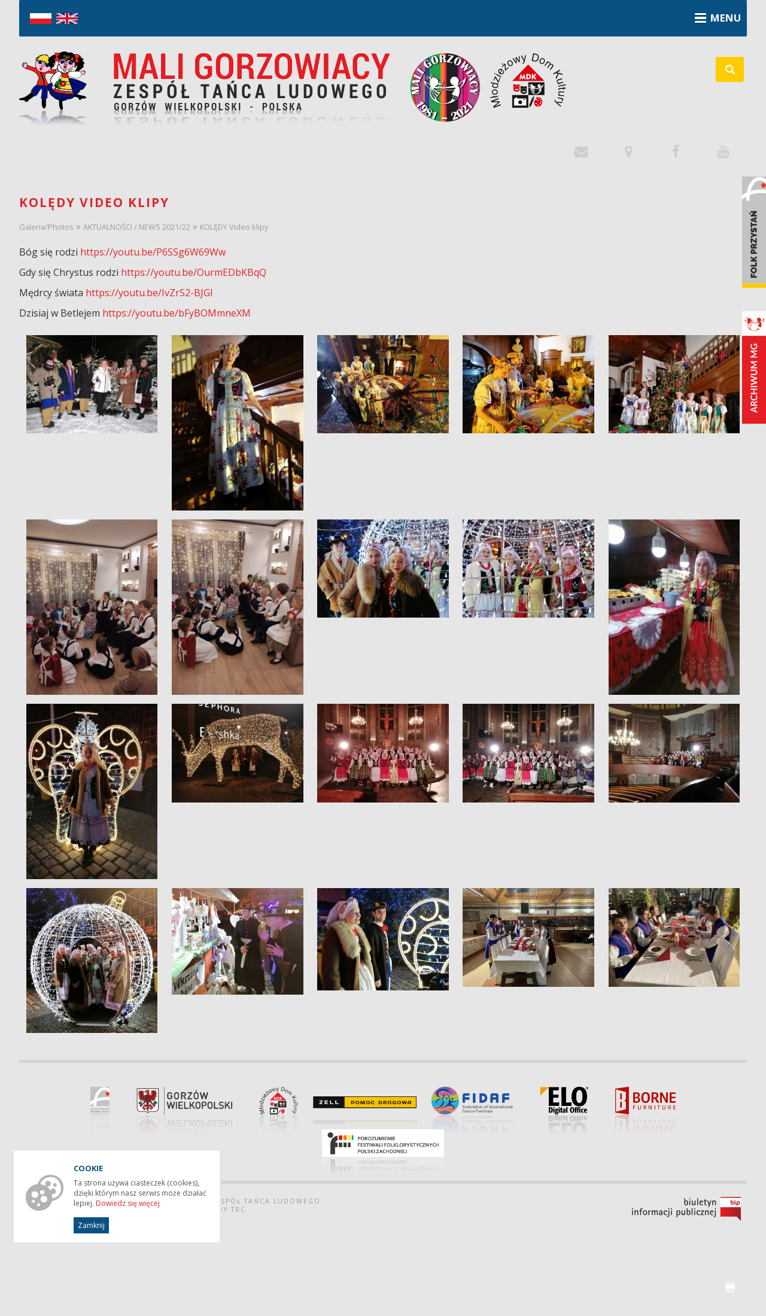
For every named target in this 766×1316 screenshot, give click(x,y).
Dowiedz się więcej (128, 1203)
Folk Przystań (754, 232)
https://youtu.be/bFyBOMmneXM (176, 313)
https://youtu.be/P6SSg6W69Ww (153, 252)
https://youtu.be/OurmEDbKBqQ (193, 272)
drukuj (730, 1287)
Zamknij (91, 1225)
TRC (238, 1209)
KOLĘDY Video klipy (234, 226)
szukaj (736, 73)
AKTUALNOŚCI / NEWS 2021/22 (136, 226)
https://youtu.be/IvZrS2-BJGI (149, 292)
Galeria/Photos (46, 226)
